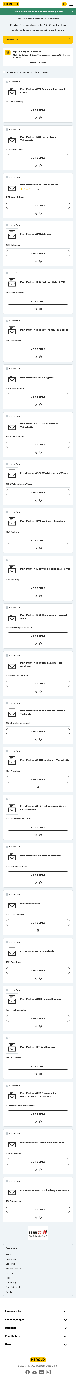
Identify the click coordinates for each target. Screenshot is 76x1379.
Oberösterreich (13, 1287)
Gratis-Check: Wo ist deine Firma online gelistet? (38, 11)
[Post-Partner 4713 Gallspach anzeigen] (12, 234)
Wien (8, 1254)
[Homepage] (11, 4)
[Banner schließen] (72, 11)
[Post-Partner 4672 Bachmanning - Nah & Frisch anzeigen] (12, 91)
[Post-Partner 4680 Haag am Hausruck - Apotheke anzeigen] (12, 665)
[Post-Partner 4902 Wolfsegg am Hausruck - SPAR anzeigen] (12, 617)
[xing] (48, 1372)
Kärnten (9, 1291)
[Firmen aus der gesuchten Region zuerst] (4, 72)
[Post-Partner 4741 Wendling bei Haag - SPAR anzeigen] (12, 569)
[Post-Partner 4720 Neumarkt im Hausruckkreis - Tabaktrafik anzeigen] (12, 1095)
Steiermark (11, 1263)
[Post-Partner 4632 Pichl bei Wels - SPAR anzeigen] (12, 282)
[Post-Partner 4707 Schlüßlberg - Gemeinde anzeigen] (12, 1191)
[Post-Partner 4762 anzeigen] (12, 904)
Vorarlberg (11, 1282)
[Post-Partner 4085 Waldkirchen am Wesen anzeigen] (12, 473)
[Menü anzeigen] (71, 4)
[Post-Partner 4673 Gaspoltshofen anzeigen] (12, 187)
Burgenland (11, 1259)
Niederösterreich (14, 1268)
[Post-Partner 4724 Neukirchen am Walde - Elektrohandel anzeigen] (12, 808)
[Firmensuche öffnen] (64, 4)
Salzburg (10, 1273)
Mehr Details (38, 110)
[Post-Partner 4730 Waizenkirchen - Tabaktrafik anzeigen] (12, 426)
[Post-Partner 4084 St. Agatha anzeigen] (12, 378)
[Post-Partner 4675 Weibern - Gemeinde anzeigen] (12, 521)
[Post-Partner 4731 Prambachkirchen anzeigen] (12, 999)
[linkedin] (41, 1372)
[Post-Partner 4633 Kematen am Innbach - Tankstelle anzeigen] (12, 713)
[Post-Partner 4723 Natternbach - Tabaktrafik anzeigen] (12, 139)
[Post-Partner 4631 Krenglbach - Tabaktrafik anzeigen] (12, 760)
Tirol (8, 1277)
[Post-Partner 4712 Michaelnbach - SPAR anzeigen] (12, 1143)
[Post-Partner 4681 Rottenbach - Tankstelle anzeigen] (12, 330)
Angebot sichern (38, 62)
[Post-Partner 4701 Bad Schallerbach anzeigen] (12, 856)
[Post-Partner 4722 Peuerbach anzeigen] (12, 952)
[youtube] (34, 1372)
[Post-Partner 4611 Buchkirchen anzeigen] (12, 1047)
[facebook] (27, 1372)
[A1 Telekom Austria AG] (38, 1233)
